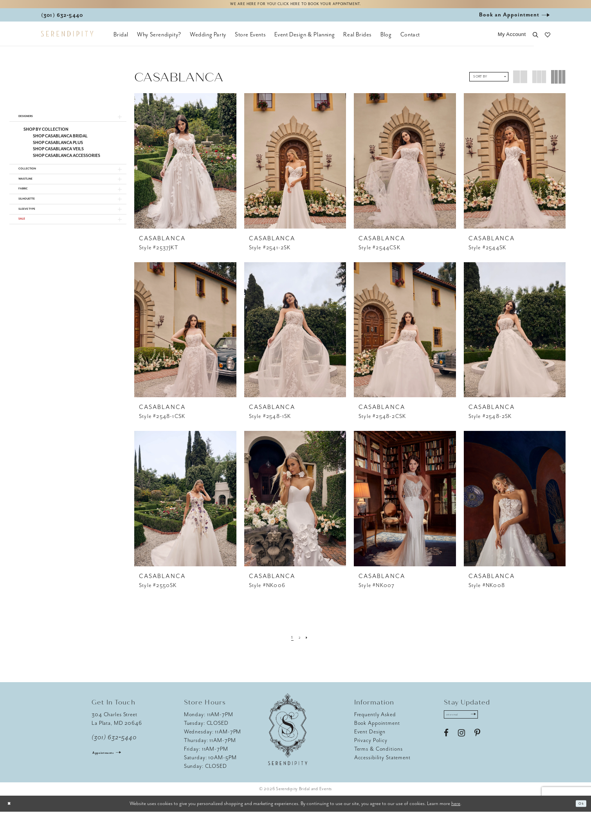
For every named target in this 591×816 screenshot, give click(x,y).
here (455, 807)
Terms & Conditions (378, 753)
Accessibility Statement (382, 762)
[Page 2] (300, 642)
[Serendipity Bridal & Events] (67, 38)
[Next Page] (310, 642)
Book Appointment (377, 727)
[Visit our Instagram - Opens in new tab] (461, 742)
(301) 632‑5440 (114, 742)
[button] (511, 39)
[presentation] (185, 165)
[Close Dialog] (12, 808)
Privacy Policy (370, 745)
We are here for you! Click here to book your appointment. (295, 6)
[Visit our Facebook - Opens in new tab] (446, 742)
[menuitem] (121, 39)
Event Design (370, 736)
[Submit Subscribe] (490, 721)
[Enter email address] (470, 721)
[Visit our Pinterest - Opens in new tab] (477, 742)
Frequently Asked (375, 719)
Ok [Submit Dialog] (579, 808)
